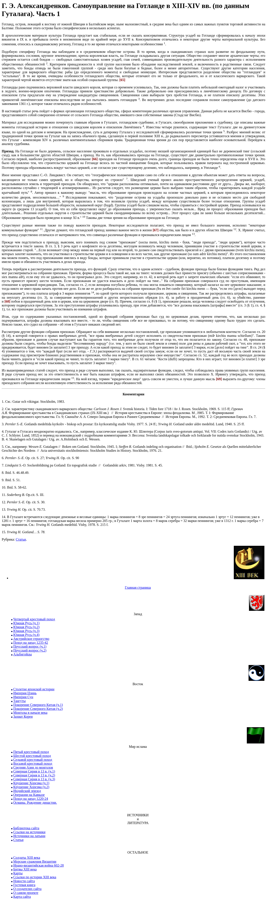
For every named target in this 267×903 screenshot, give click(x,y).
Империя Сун (23, 697)
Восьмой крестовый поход (32, 763)
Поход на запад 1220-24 (30, 798)
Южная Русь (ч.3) (26, 631)
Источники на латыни (29, 836)
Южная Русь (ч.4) (26, 635)
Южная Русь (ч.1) (26, 623)
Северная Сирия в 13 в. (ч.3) (34, 779)
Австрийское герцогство (31, 639)
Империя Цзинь (25, 693)
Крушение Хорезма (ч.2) (31, 787)
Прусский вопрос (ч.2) (29, 650)
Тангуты (19, 701)
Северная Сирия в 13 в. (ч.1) (34, 771)
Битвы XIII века (25, 869)
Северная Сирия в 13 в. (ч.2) (34, 775)
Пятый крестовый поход (31, 752)
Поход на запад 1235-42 (30, 642)
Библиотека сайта (26, 828)
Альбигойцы (22, 654)
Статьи (21, 539)
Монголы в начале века (30, 712)
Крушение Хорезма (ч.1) (31, 783)
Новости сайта (24, 881)
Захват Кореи (23, 716)
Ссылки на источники (29, 832)
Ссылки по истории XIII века (34, 877)
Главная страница (138, 587)
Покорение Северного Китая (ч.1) (38, 705)
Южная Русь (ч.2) (26, 627)
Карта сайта (22, 896)
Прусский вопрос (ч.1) (29, 646)
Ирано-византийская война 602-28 (38, 865)
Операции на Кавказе (29, 795)
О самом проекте (25, 893)
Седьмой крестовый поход (32, 759)
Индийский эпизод (27, 791)
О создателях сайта (27, 889)
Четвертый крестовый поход (34, 619)
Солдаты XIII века (26, 857)
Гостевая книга (24, 885)
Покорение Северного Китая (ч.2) (38, 709)
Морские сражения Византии (34, 861)
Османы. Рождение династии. (35, 802)
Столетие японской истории (33, 689)
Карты (18, 873)
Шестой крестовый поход (32, 756)
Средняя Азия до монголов (33, 767)
